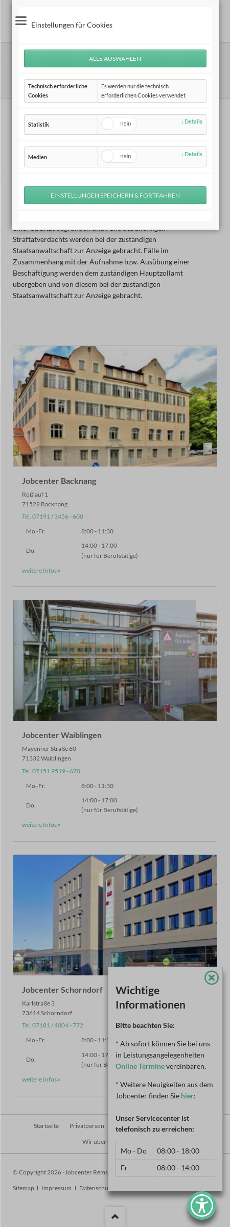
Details (193, 121)
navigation (21, 21)
